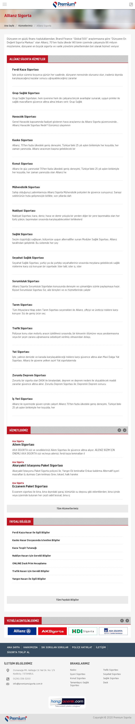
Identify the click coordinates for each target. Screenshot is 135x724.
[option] (67, 448)
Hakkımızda (30, 647)
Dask (105, 683)
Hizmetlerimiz (25, 26)
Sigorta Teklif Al (18, 652)
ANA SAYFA (13, 647)
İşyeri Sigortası (77, 674)
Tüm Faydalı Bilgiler (67, 600)
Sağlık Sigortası (111, 678)
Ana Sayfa (9, 26)
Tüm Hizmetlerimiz (67, 508)
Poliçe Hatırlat (82, 647)
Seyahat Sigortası (112, 674)
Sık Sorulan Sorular (54, 647)
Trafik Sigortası (110, 670)
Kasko (73, 670)
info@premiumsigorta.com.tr (28, 684)
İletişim (101, 647)
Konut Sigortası (78, 678)
